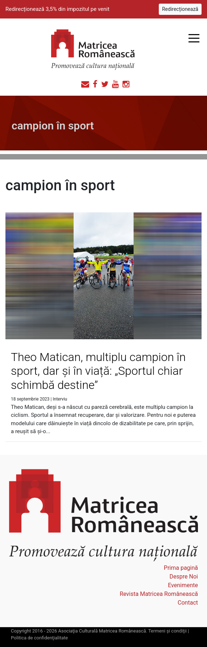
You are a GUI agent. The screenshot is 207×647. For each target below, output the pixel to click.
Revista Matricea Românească (159, 593)
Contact (188, 602)
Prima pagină (181, 567)
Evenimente (183, 585)
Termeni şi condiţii (167, 631)
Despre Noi (184, 576)
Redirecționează (180, 9)
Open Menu (194, 38)
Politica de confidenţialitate (39, 637)
